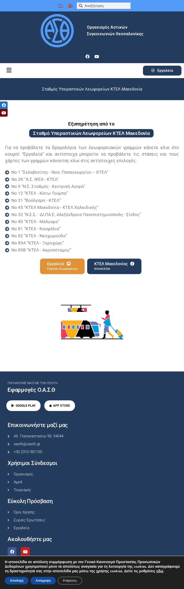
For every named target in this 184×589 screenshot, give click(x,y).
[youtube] (97, 56)
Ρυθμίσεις (70, 581)
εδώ (159, 571)
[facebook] (87, 56)
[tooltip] (4, 105)
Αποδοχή (16, 581)
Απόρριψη (43, 581)
